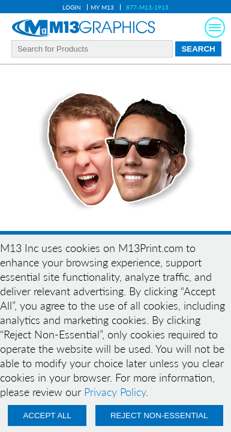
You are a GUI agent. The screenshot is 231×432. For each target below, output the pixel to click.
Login (71, 7)
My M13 (102, 7)
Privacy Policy (115, 391)
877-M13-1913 (147, 7)
